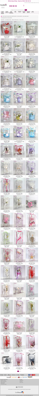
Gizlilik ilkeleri (3, 383)
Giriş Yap (37, 2)
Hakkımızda (21, 380)
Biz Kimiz (21, 381)
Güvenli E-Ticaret (3, 380)
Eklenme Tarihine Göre (15, 19)
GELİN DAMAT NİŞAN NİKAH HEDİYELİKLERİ (10, 16)
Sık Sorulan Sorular (3, 384)
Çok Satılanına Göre (8, 19)
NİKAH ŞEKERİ (19, 16)
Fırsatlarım (29, 2)
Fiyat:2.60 (7, 37)
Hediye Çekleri (3, 382)
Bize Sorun (26, 2)
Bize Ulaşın (21, 382)
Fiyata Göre (2, 19)
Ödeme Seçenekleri (3, 381)
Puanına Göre (21, 19)
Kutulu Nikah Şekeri (26, 16)
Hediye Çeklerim (33, 2)
